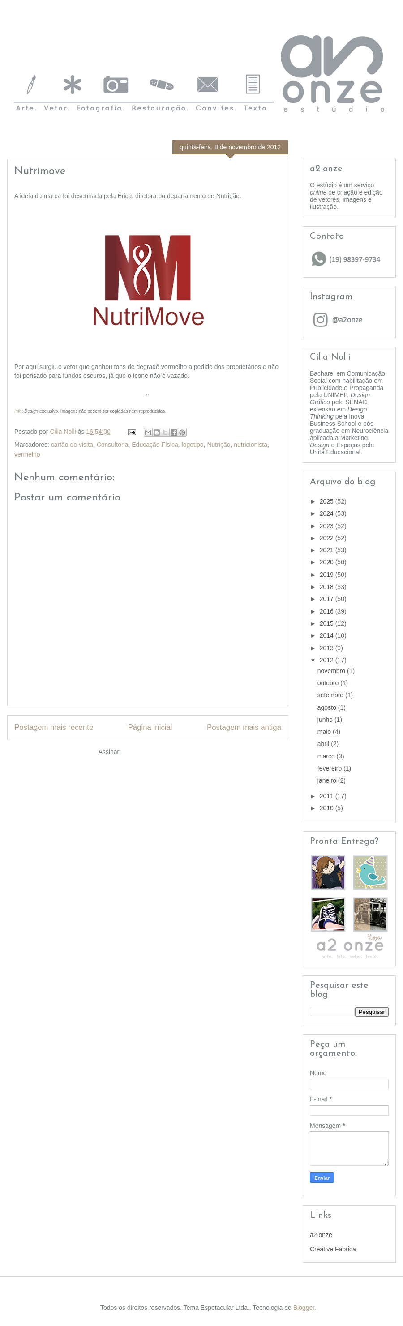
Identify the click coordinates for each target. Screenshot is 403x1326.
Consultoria (113, 444)
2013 (327, 648)
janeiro (327, 780)
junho (325, 719)
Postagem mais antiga (244, 727)
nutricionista (250, 444)
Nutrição (218, 444)
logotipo (193, 444)
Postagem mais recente (53, 727)
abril (324, 743)
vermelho (27, 454)
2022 (327, 538)
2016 (327, 611)
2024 (327, 513)
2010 (327, 808)
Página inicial (150, 727)
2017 (327, 598)
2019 (327, 574)
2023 (327, 526)
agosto (327, 707)
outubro (328, 682)
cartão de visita (72, 444)
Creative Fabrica (333, 1249)
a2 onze (321, 1234)
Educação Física (155, 444)
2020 (327, 562)
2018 (327, 586)
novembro (332, 670)
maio (325, 731)
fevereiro (330, 768)
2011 (327, 796)
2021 (327, 550)
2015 (327, 623)
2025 (327, 501)
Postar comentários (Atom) (160, 751)
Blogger (303, 1307)
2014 (327, 635)
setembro (331, 695)
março (327, 756)
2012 (327, 660)
